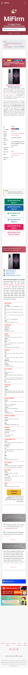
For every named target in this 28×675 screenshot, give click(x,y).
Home (4, 41)
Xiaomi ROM (15, 662)
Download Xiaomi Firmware (14, 660)
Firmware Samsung (18, 664)
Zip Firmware (8, 46)
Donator (13, 643)
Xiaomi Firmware (4, 660)
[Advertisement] (15, 53)
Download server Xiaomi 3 (14, 214)
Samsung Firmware (23, 662)
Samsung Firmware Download (8, 664)
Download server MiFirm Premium (14, 233)
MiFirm (5, 3)
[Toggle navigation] (25, 2)
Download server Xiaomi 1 (14, 201)
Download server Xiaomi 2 (14, 208)
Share (9, 60)
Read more (13, 539)
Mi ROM (2, 662)
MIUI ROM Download (9, 662)
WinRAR (15, 528)
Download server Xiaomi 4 (14, 221)
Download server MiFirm (14, 227)
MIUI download (23, 660)
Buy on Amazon (14, 492)
